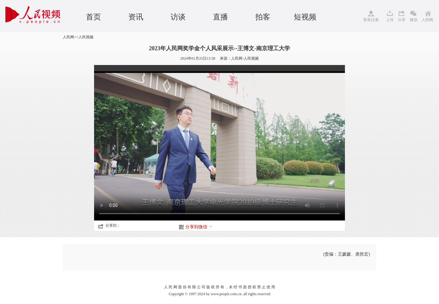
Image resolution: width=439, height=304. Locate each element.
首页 (93, 17)
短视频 (305, 17)
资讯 (135, 17)
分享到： (112, 225)
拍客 (262, 17)
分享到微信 (198, 227)
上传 (390, 20)
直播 (220, 17)
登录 (367, 20)
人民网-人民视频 (245, 58)
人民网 (427, 20)
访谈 (178, 17)
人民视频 (85, 37)
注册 (375, 20)
